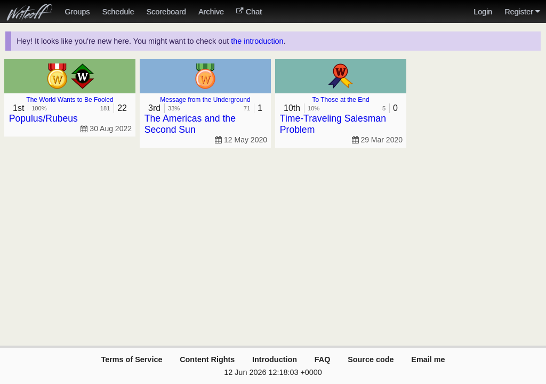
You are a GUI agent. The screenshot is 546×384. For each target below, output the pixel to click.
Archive (211, 11)
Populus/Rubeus (43, 118)
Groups (77, 11)
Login (482, 11)
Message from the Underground (205, 99)
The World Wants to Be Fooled (69, 99)
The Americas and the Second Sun (190, 124)
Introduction (274, 359)
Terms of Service (131, 359)
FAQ (323, 359)
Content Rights (207, 359)
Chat (249, 11)
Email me (428, 359)
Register (522, 11)
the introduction (257, 41)
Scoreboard (166, 11)
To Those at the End (340, 99)
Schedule (118, 11)
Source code (371, 359)
